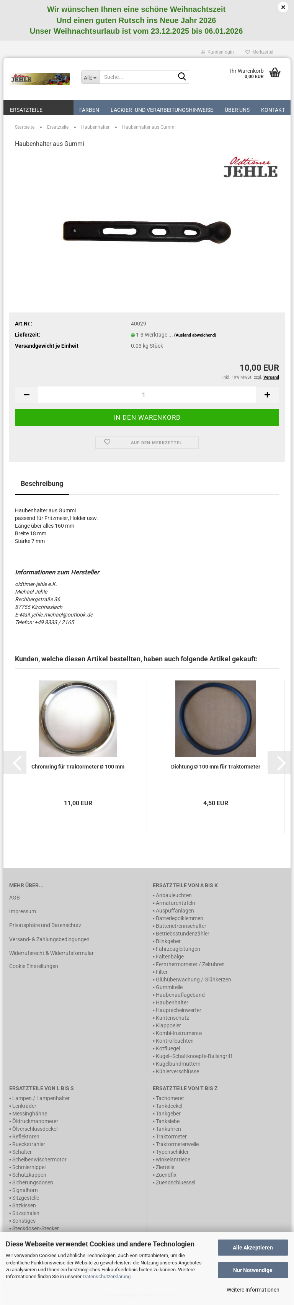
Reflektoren (25, 1136)
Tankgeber (168, 1113)
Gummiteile (169, 987)
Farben (89, 110)
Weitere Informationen (253, 1290)
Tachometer (170, 1098)
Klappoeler (168, 1025)
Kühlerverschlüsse (177, 1071)
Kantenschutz (172, 1018)
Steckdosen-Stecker (35, 1228)
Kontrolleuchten (175, 1041)
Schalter (22, 1152)
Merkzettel (259, 52)
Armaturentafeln (175, 903)
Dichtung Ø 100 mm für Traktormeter (215, 767)
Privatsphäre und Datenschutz (45, 925)
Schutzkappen (29, 1175)
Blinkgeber (168, 941)
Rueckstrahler (28, 1144)
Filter (162, 972)
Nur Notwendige (253, 1270)
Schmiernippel (29, 1167)
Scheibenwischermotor (39, 1159)
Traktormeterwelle (177, 1144)
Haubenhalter (172, 1002)
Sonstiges (24, 1221)
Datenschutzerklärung (107, 1276)
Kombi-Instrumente (179, 1033)
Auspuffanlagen (175, 911)
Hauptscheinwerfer (178, 1010)
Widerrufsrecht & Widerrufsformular (51, 953)
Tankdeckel (169, 1106)
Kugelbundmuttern (178, 1064)
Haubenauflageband (180, 995)
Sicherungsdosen (32, 1182)
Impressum (22, 911)
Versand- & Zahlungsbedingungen (49, 939)
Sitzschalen (25, 1213)
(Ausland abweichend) (195, 335)
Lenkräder (24, 1106)
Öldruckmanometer (35, 1121)
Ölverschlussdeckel (34, 1129)
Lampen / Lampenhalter (41, 1098)
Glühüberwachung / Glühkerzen (193, 979)
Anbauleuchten (174, 895)
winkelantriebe (173, 1159)
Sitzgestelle (25, 1198)
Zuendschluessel (175, 1182)
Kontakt (273, 110)
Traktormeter (171, 1136)
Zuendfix (166, 1175)
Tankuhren (168, 1129)
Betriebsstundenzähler (182, 934)
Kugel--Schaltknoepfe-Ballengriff (194, 1056)
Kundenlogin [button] (217, 52)
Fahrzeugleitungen (178, 949)
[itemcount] (147, 394)
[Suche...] (90, 77)
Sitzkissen (24, 1205)
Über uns (237, 110)
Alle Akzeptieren (253, 1247)
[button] (14, 762)
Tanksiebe (168, 1121)
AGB (14, 898)
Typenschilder (172, 1152)
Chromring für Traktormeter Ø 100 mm (77, 767)
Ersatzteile (26, 110)
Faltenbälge (170, 956)
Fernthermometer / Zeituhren (190, 964)
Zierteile (165, 1167)
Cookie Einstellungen (33, 966)
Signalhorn (25, 1190)
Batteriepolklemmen (179, 918)
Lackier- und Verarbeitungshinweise (162, 110)
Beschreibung (42, 483)
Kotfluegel (168, 1048)
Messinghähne (29, 1113)
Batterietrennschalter (181, 926)
